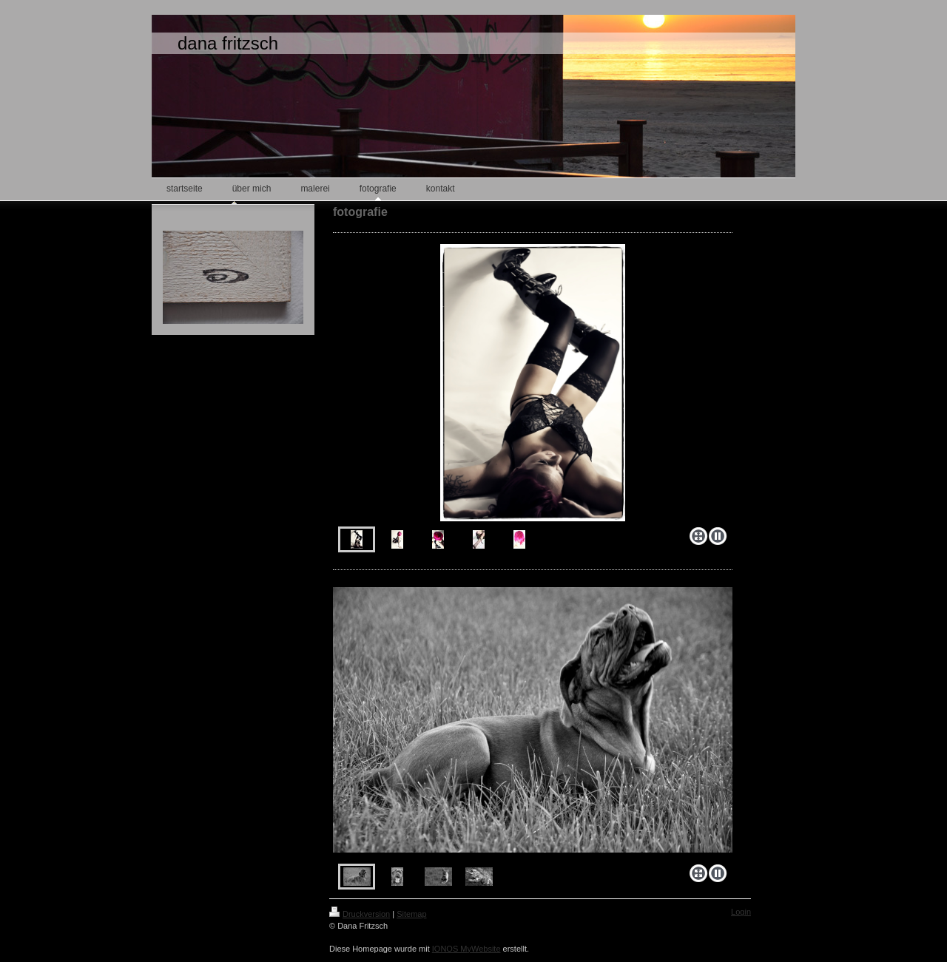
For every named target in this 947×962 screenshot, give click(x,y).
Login (741, 911)
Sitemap (411, 914)
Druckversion (359, 914)
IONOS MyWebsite (466, 948)
